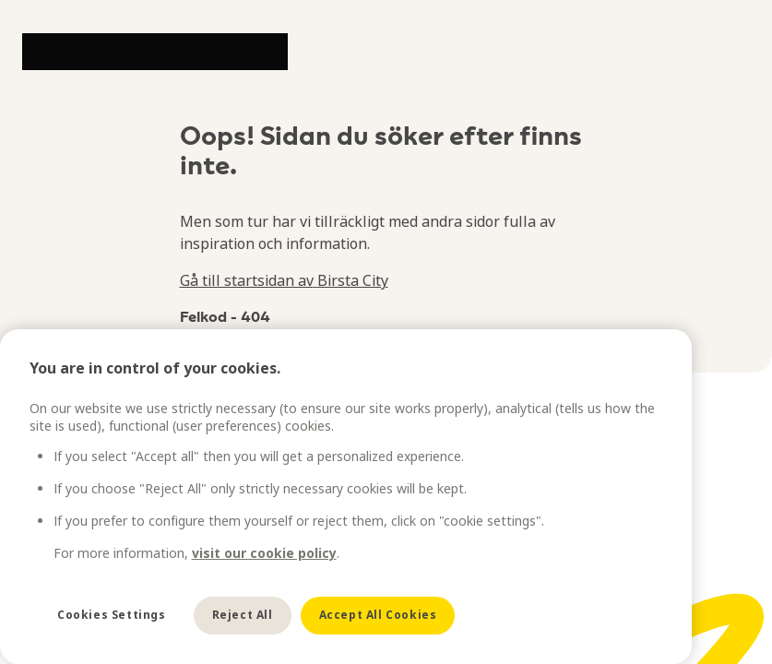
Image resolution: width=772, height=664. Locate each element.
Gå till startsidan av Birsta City (284, 280)
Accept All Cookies (378, 614)
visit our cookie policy (264, 553)
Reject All (242, 614)
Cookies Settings (111, 614)
